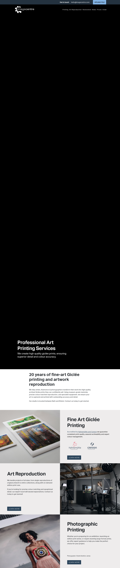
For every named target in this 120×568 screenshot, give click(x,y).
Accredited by (88, 434)
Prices (99, 9)
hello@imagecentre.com (80, 2)
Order (104, 9)
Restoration (87, 9)
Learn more (74, 457)
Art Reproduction (75, 9)
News (94, 9)
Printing (65, 9)
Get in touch (64, 2)
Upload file (99, 2)
